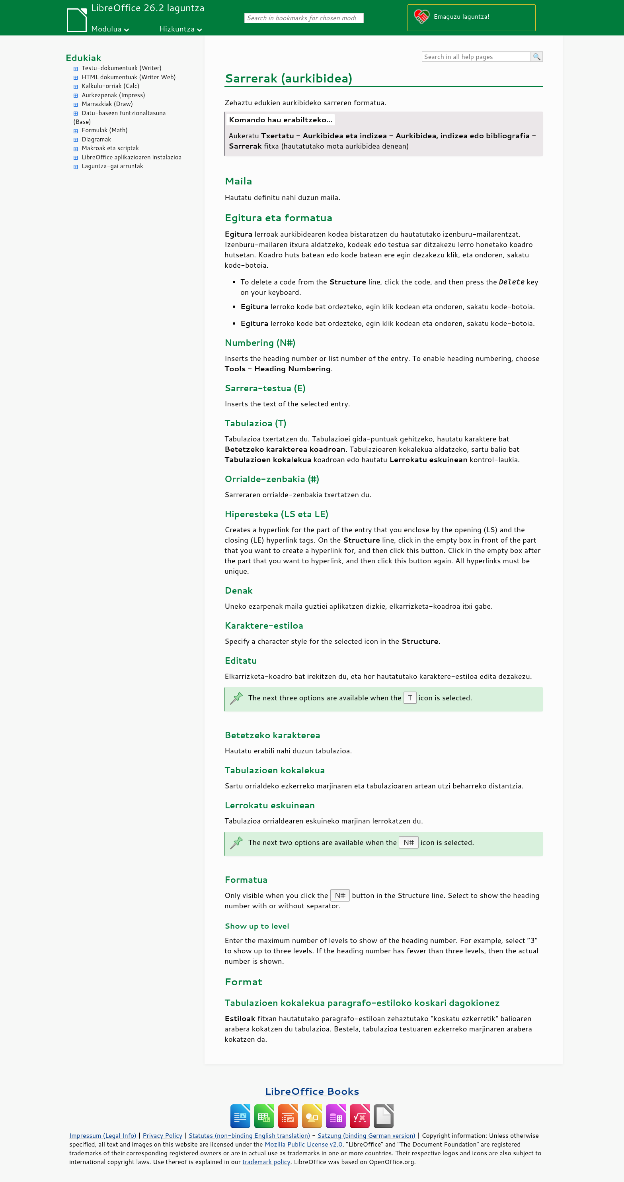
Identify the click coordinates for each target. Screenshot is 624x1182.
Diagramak (96, 139)
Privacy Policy (162, 1135)
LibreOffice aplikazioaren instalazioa (131, 157)
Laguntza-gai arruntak (112, 166)
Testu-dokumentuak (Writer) (122, 68)
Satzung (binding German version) (367, 1135)
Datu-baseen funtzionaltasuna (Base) (119, 117)
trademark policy (266, 1161)
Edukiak (83, 57)
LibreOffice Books (312, 1091)
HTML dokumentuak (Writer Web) (129, 77)
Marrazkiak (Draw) (107, 104)
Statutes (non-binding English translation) (249, 1135)
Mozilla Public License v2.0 (304, 1144)
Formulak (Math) (105, 130)
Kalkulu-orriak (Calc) (110, 86)
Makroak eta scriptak (110, 148)
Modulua (106, 28)
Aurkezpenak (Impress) (113, 95)
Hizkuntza (177, 28)
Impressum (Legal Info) (102, 1135)
